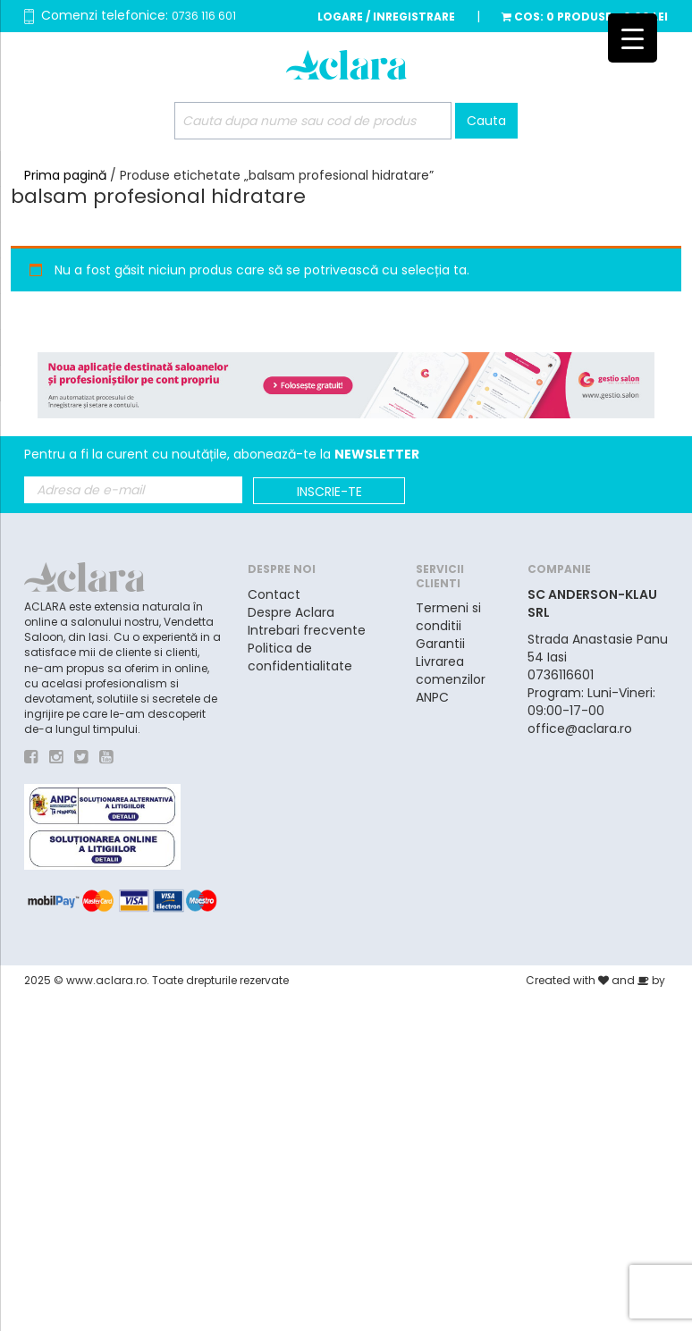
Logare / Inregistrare (386, 16)
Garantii (440, 644)
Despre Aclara (291, 612)
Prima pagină (65, 175)
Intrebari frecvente (307, 630)
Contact (274, 594)
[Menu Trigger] (632, 38)
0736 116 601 (204, 15)
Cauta (486, 121)
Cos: (585, 16)
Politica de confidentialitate (300, 657)
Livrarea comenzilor (450, 670)
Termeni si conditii (448, 617)
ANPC (432, 697)
